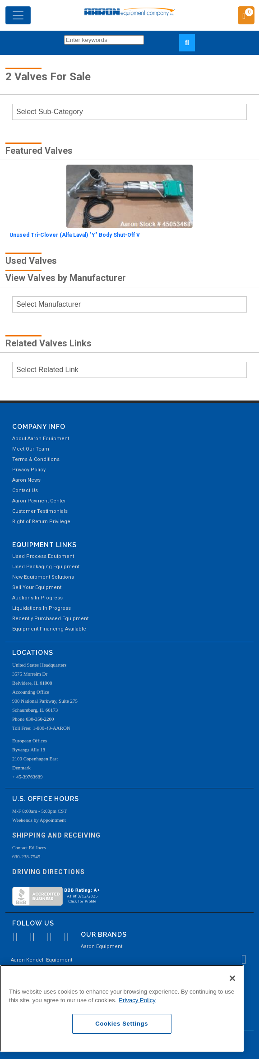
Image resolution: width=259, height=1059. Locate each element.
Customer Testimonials (40, 511)
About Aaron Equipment (40, 439)
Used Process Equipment (43, 556)
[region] (122, 1008)
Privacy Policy (29, 470)
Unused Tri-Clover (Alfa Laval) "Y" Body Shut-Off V (74, 235)
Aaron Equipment (101, 946)
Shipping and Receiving (56, 835)
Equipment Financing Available (49, 629)
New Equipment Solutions (43, 577)
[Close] (232, 978)
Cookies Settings (121, 1023)
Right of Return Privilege (41, 522)
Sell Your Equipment (36, 587)
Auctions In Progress (37, 598)
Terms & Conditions (36, 459)
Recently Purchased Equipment (50, 619)
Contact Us (25, 490)
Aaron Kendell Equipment (41, 960)
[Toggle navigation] (18, 15)
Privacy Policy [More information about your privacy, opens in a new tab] (137, 1000)
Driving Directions (48, 871)
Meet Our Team (30, 449)
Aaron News (26, 480)
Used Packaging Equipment (45, 567)
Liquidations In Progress (41, 608)
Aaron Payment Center (39, 501)
